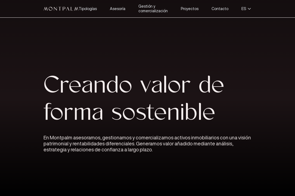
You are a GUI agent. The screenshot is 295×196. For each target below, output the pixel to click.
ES (246, 9)
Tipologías (88, 9)
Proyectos (189, 9)
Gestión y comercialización (153, 8)
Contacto (220, 9)
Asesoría (117, 9)
